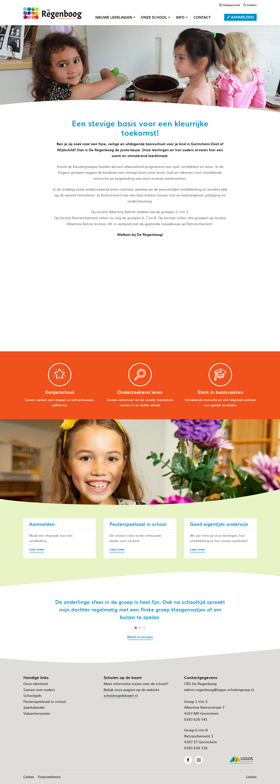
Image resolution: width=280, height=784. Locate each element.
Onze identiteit (35, 683)
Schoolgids (32, 695)
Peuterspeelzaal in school (44, 701)
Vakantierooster (36, 713)
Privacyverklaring (49, 776)
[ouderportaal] (229, 5)
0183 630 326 (195, 747)
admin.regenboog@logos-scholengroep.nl (219, 689)
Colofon (251, 776)
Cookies (28, 776)
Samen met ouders (39, 689)
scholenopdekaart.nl (121, 695)
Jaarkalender (34, 707)
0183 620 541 (195, 719)
